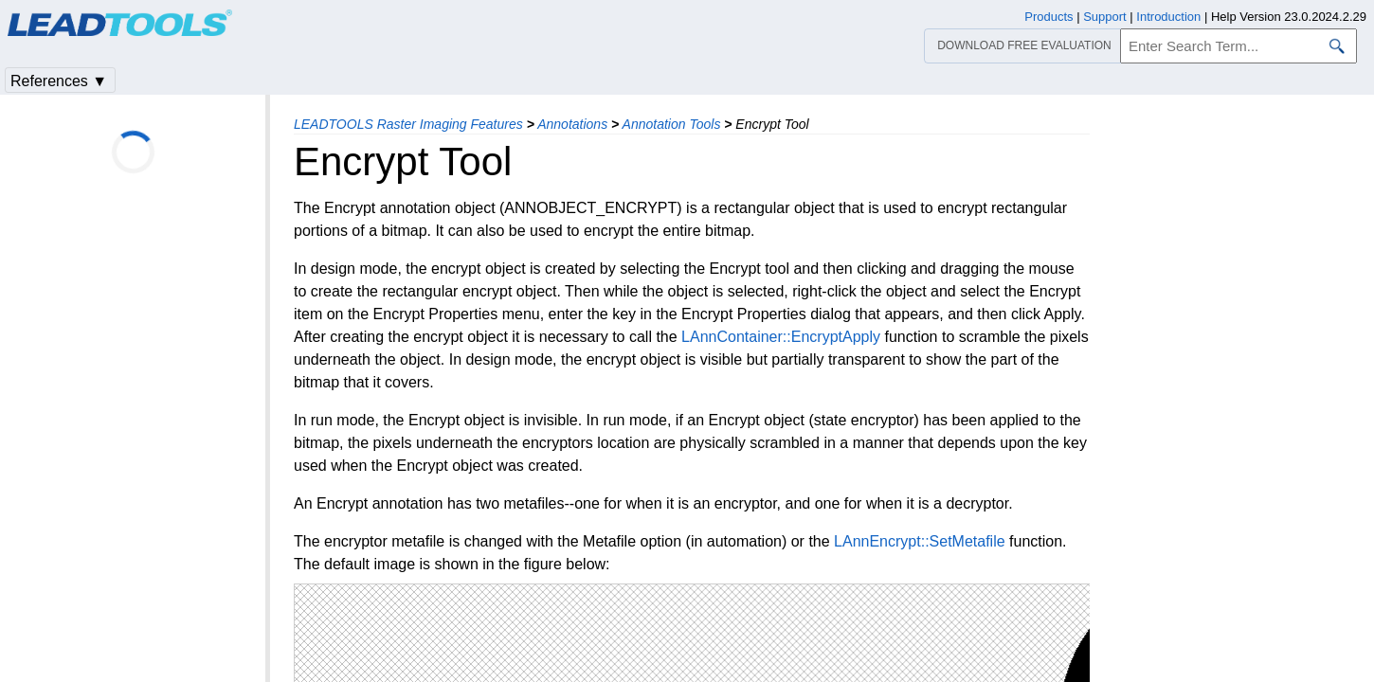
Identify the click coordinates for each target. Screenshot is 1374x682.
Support (1105, 16)
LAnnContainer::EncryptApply (780, 337)
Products (1048, 16)
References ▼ (58, 81)
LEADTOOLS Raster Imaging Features (408, 124)
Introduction (1168, 16)
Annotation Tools (672, 124)
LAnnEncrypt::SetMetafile (919, 541)
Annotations (572, 124)
